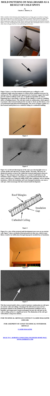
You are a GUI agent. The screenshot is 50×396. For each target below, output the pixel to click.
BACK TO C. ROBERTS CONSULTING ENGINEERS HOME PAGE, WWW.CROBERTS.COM (25, 338)
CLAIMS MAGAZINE (25, 329)
